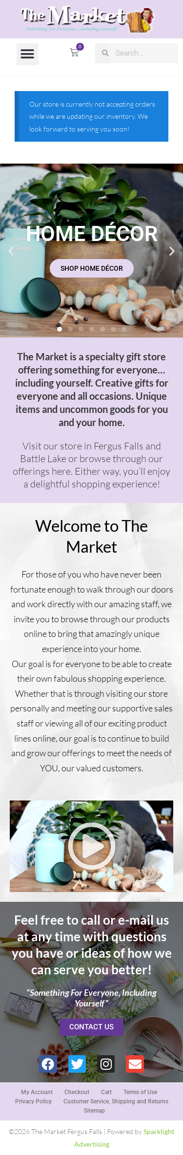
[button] (28, 54)
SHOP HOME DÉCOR (92, 268)
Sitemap (94, 1110)
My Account (37, 1092)
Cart (106, 1092)
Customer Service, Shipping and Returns (115, 1101)
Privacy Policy (33, 1101)
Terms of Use (140, 1092)
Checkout (76, 1092)
